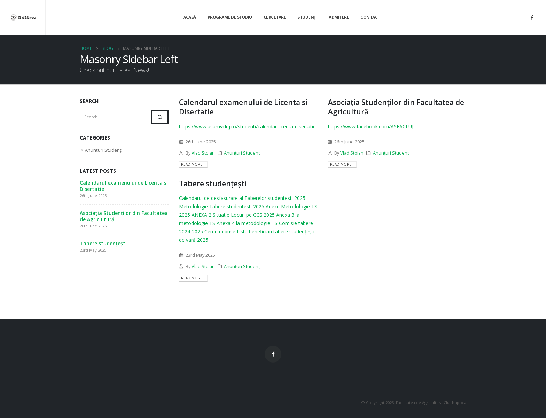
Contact (370, 17)
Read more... (193, 164)
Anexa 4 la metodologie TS (247, 223)
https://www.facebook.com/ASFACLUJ (370, 126)
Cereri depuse (219, 231)
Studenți (307, 17)
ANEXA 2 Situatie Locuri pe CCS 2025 (233, 214)
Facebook (273, 354)
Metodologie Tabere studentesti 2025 (221, 206)
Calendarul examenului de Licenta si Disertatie (243, 107)
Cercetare (275, 17)
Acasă (189, 17)
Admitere (339, 17)
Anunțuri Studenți (242, 153)
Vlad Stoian (203, 153)
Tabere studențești (213, 183)
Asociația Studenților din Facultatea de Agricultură (396, 107)
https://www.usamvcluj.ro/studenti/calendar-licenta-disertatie (247, 126)
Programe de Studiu (230, 17)
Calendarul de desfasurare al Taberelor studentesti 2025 (242, 198)
